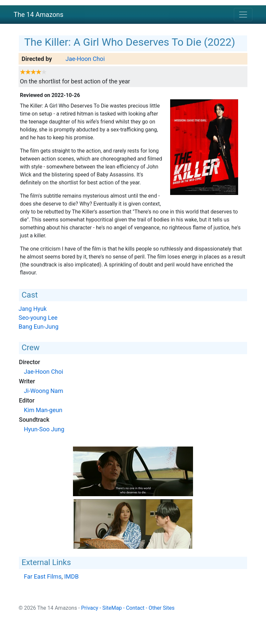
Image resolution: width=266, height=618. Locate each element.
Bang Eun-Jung (38, 326)
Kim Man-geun (43, 409)
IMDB (71, 576)
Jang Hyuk (33, 308)
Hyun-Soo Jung (44, 429)
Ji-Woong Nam (43, 390)
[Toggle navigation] (243, 14)
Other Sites (161, 608)
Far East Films (42, 576)
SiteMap (112, 608)
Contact (135, 608)
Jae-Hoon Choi (84, 58)
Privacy (90, 608)
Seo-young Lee (38, 317)
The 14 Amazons (38, 15)
